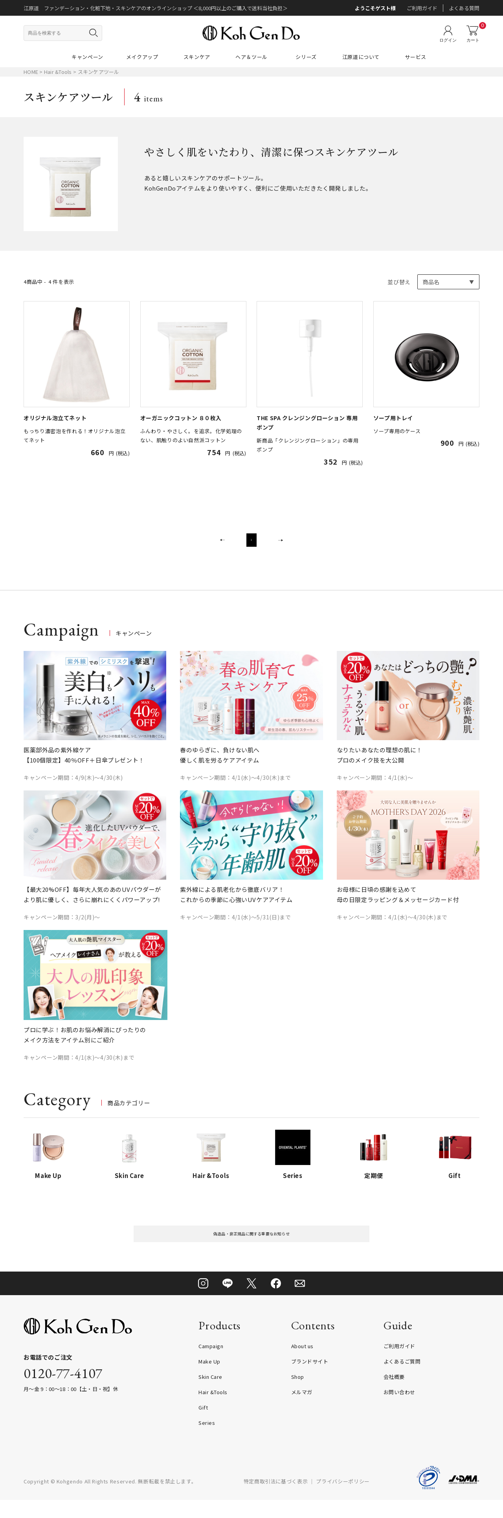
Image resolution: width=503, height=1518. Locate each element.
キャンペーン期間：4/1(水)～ (375, 788)
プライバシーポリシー (343, 1499)
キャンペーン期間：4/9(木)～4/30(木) (73, 788)
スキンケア (197, 57)
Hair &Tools (58, 71)
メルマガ (301, 1410)
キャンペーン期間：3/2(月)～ (62, 927)
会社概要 (394, 1395)
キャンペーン (87, 57)
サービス (415, 57)
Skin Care (210, 1395)
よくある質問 (464, 8)
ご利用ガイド (422, 8)
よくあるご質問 (402, 1379)
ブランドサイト (310, 1379)
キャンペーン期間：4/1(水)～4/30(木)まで (235, 788)
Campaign (210, 1364)
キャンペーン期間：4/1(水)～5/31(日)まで (235, 927)
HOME (31, 71)
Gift (203, 1425)
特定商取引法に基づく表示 (276, 1499)
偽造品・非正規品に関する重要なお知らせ (252, 1248)
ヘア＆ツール (251, 57)
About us (302, 1364)
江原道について (361, 57)
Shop (297, 1395)
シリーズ (306, 57)
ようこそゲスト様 (375, 8)
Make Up (209, 1379)
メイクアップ (142, 57)
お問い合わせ (399, 1410)
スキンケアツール (98, 71)
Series (206, 1440)
